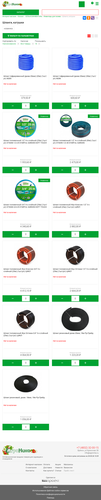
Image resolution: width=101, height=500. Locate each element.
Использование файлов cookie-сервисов (50, 490)
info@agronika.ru (92, 453)
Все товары (26, 44)
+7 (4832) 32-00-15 (88, 447)
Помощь (50, 498)
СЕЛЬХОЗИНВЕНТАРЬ (33, 16)
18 (36, 44)
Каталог (21, 12)
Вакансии (68, 467)
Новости (59, 467)
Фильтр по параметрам (21, 36)
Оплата (46, 464)
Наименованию (9, 44)
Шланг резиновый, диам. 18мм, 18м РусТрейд (24, 397)
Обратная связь (50, 487)
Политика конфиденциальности (50, 494)
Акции (58, 464)
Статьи (58, 471)
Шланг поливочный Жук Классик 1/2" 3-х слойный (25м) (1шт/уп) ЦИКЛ (71, 206)
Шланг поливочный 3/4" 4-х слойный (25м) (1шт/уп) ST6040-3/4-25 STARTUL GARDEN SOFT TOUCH (25, 206)
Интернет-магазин (9, 16)
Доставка (47, 467)
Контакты (30, 471)
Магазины (68, 464)
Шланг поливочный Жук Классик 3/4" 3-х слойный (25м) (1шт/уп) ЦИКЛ (22, 270)
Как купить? (48, 471)
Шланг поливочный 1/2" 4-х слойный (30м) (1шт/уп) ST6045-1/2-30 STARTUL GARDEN (74, 141)
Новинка (8, 29)
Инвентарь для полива (52, 16)
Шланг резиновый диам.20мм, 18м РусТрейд (73, 333)
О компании (31, 467)
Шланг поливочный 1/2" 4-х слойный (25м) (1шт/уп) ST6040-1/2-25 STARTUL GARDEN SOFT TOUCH (25, 141)
